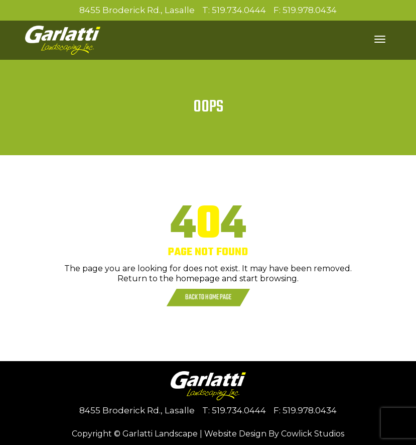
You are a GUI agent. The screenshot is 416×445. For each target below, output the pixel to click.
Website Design (235, 433)
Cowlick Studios (312, 433)
